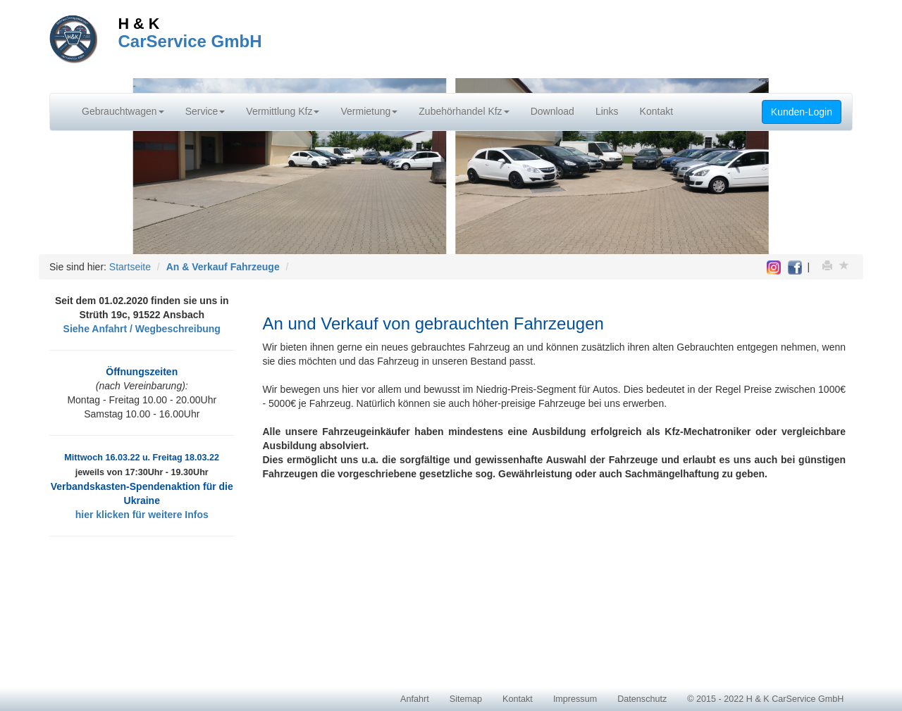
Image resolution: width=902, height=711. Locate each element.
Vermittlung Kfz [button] (282, 111)
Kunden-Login (801, 112)
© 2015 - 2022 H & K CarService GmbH (765, 699)
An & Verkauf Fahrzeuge (223, 266)
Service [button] (205, 111)
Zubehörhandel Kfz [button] (464, 111)
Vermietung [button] (368, 111)
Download (552, 111)
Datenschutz (642, 699)
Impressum (575, 699)
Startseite (130, 266)
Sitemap (466, 699)
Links (607, 111)
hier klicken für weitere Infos (142, 514)
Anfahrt (414, 699)
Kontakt (656, 111)
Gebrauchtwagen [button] (123, 111)
